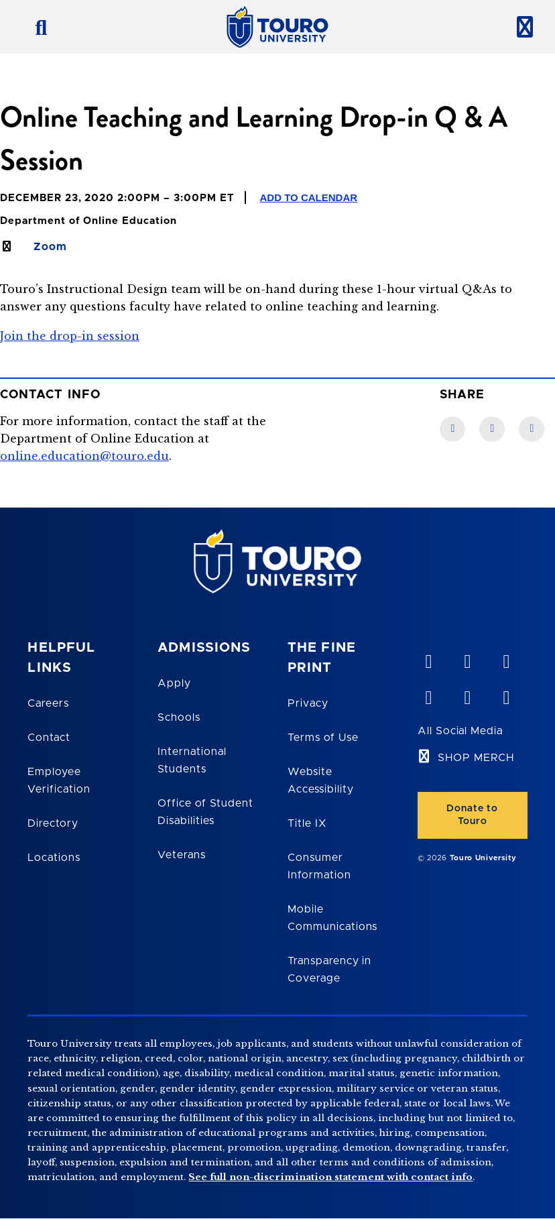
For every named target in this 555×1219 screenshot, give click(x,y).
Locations (53, 857)
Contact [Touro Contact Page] (48, 737)
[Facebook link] (452, 429)
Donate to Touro (472, 815)
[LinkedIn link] (492, 429)
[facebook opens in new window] (428, 694)
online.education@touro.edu (84, 456)
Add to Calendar (309, 197)
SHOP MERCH (476, 757)
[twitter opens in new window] (467, 694)
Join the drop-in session (69, 336)
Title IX (307, 823)
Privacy (308, 703)
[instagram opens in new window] (506, 694)
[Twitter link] (531, 429)
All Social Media (460, 730)
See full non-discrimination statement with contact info (330, 1177)
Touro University (483, 858)
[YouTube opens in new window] (467, 658)
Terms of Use (323, 737)
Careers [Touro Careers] (48, 703)
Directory (52, 823)
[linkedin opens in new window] (506, 658)
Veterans (182, 855)
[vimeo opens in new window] (428, 658)
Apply (174, 683)
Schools (179, 717)
